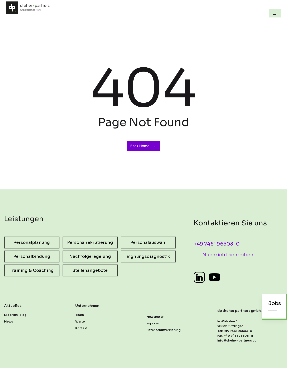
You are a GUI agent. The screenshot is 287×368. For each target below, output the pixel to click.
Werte (80, 321)
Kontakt (81, 328)
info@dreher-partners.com (238, 340)
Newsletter (155, 317)
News (8, 321)
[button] (275, 13)
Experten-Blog (15, 315)
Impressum (155, 323)
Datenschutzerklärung (163, 330)
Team (79, 315)
